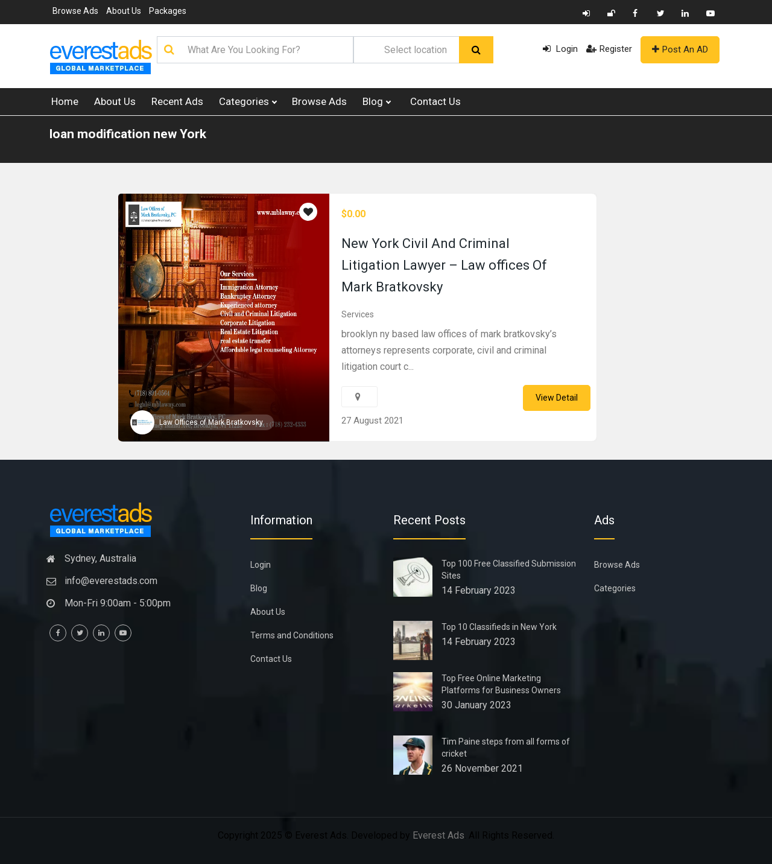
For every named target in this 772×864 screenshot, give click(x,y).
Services (357, 314)
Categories (247, 101)
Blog (376, 101)
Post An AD (680, 49)
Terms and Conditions (292, 635)
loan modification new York (127, 134)
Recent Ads (177, 101)
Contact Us (435, 101)
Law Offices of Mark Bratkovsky (211, 422)
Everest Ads (438, 835)
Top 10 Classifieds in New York (499, 627)
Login (560, 48)
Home (64, 101)
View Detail (557, 397)
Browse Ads (75, 11)
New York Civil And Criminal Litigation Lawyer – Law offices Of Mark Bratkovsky (444, 265)
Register (609, 48)
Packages (167, 11)
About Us (123, 11)
